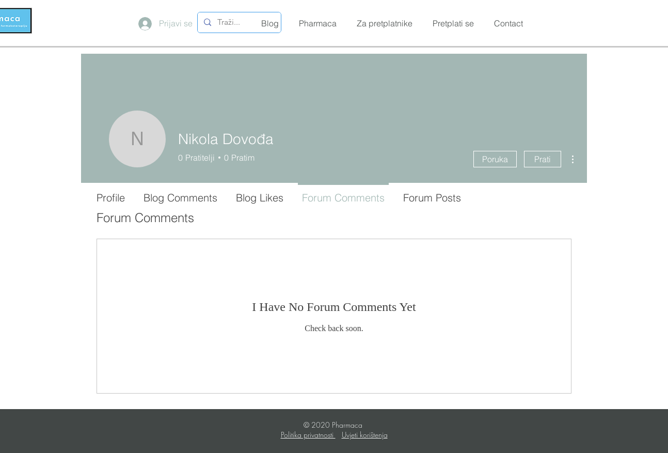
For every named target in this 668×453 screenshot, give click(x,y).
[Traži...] (238, 22)
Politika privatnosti (308, 435)
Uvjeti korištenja (365, 435)
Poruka (495, 159)
